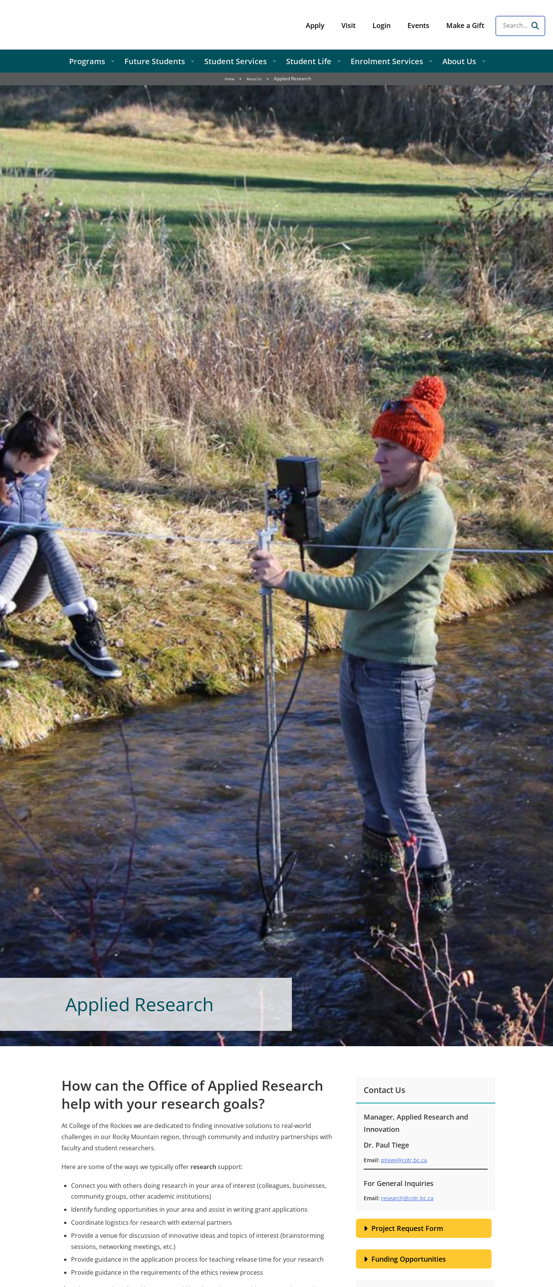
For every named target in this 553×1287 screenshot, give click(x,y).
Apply (315, 25)
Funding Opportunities (408, 1259)
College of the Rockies (67, 25)
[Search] (535, 25)
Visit (348, 25)
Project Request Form (407, 1228)
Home (229, 78)
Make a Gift (465, 25)
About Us (254, 78)
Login (382, 25)
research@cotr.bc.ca (407, 1198)
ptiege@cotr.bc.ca (404, 1160)
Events (418, 25)
